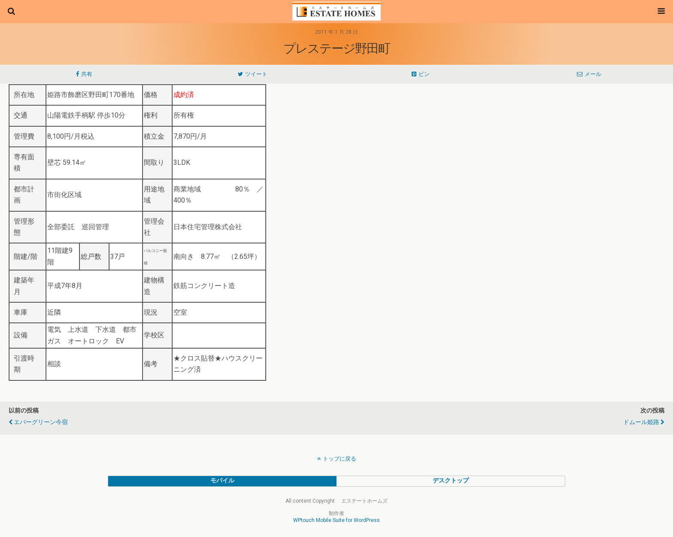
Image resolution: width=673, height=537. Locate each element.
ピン (424, 74)
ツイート (256, 74)
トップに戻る (339, 458)
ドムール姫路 (641, 422)
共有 (86, 74)
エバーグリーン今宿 (41, 422)
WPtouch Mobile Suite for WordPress (336, 520)
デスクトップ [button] (451, 480)
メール (593, 74)
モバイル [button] (222, 480)
